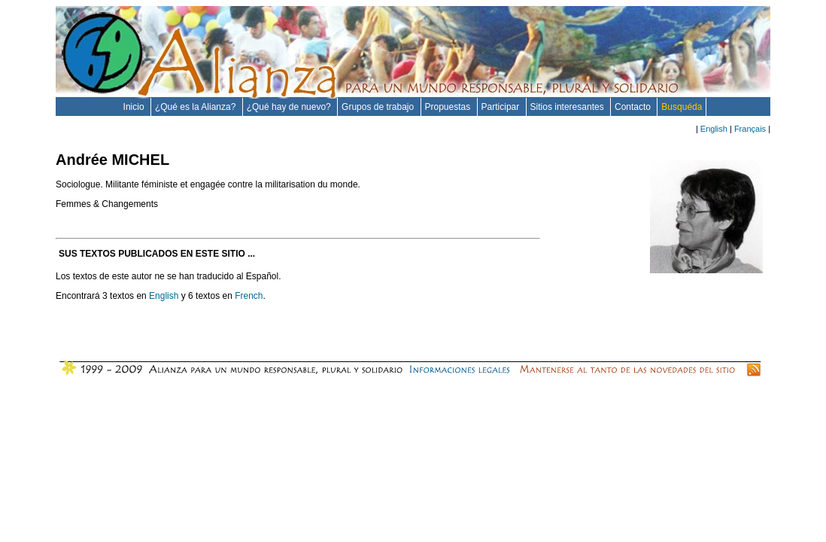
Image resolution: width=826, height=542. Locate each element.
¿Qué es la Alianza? (196, 107)
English (713, 128)
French (249, 296)
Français (750, 128)
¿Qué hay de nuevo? (290, 107)
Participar (501, 107)
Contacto (634, 107)
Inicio (135, 107)
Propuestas (449, 107)
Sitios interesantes (568, 107)
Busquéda (681, 107)
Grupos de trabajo (379, 107)
